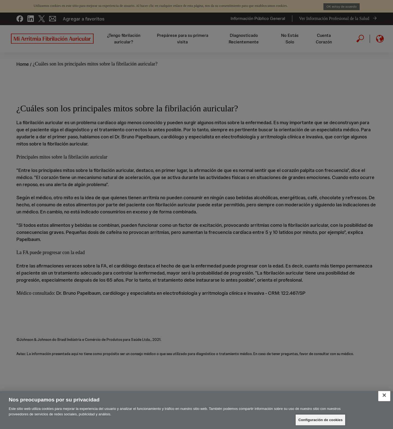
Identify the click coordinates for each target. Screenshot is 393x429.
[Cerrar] (384, 395)
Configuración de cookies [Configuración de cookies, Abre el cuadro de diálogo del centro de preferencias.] (320, 420)
